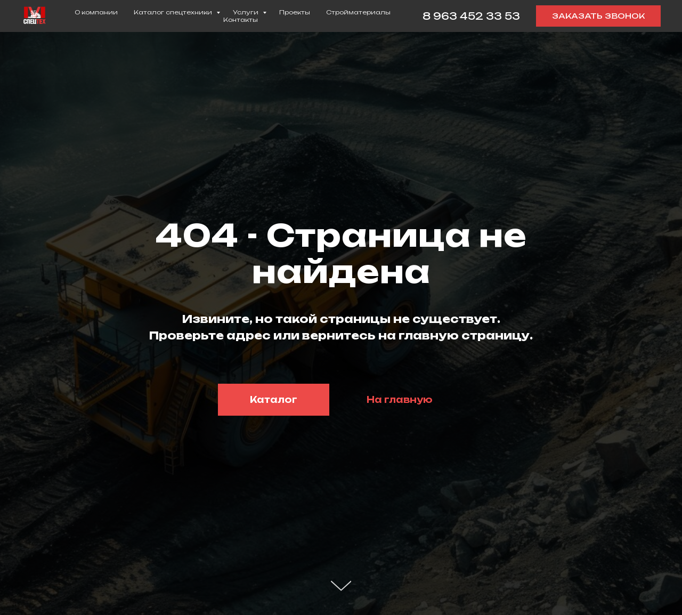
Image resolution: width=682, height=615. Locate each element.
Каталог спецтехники (174, 12)
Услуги (246, 12)
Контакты (240, 19)
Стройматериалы (358, 12)
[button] (598, 16)
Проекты (294, 12)
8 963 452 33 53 (471, 16)
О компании (96, 12)
